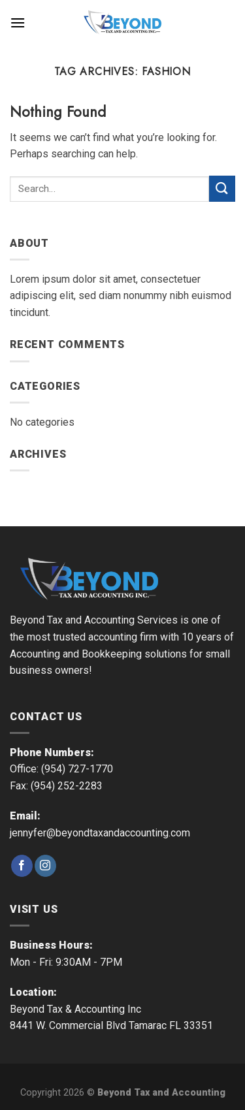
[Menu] (17, 23)
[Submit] (222, 188)
